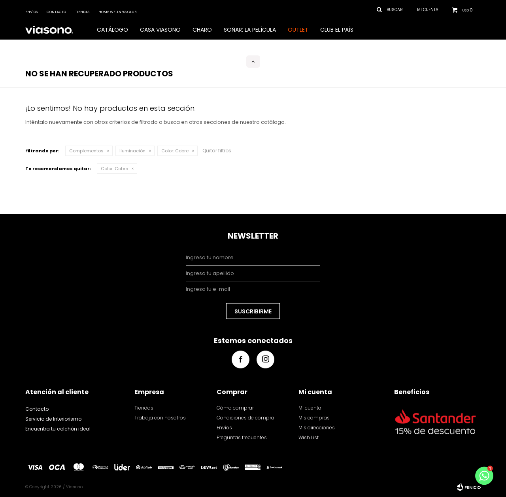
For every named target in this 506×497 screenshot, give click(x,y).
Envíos (31, 11)
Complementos (86, 151)
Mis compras (314, 417)
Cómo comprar (235, 407)
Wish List (308, 437)
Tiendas (82, 11)
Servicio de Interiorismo (53, 418)
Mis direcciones (316, 427)
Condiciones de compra (245, 417)
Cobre (175, 151)
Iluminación (132, 151)
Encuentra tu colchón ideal (58, 428)
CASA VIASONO (160, 30)
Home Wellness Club (117, 11)
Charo (202, 30)
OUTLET (298, 30)
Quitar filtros (216, 150)
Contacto (56, 11)
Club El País (336, 30)
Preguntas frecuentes (242, 437)
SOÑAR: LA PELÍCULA (250, 30)
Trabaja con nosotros (160, 417)
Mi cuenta (309, 407)
